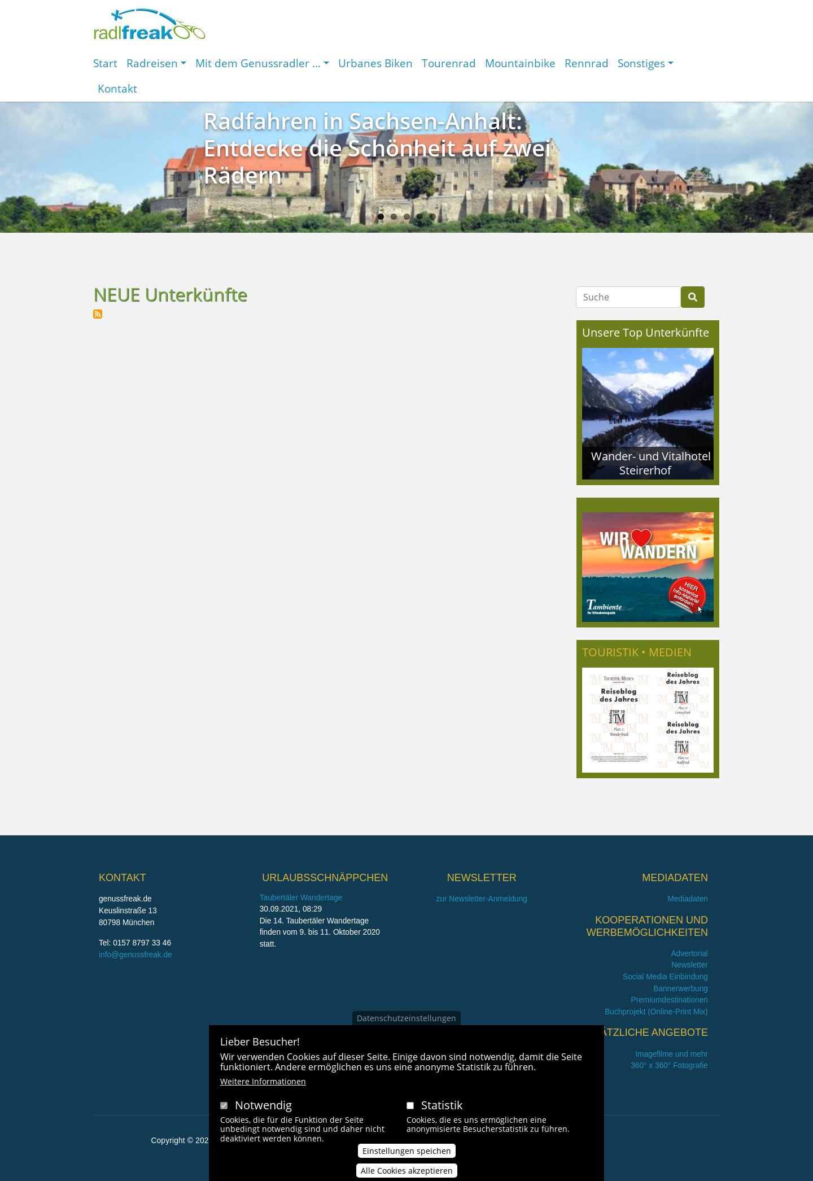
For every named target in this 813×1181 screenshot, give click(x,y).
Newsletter (689, 965)
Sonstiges (641, 63)
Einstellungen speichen (406, 1155)
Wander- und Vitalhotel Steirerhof (651, 463)
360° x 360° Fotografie (669, 1065)
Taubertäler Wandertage (301, 898)
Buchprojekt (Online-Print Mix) (656, 1012)
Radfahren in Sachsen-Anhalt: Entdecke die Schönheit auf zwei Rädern (377, 147)
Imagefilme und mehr (671, 1054)
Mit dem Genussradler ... (258, 63)
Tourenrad (449, 63)
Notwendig (263, 1109)
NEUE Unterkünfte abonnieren (97, 314)
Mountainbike (520, 63)
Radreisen (152, 63)
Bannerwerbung (680, 988)
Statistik (442, 1109)
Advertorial (689, 953)
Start (105, 63)
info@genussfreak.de (135, 955)
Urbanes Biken (375, 63)
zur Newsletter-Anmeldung (481, 899)
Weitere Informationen (263, 1085)
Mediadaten (687, 899)
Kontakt (117, 88)
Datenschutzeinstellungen (406, 1022)
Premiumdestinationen (669, 1000)
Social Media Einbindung (665, 977)
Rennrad (587, 63)
